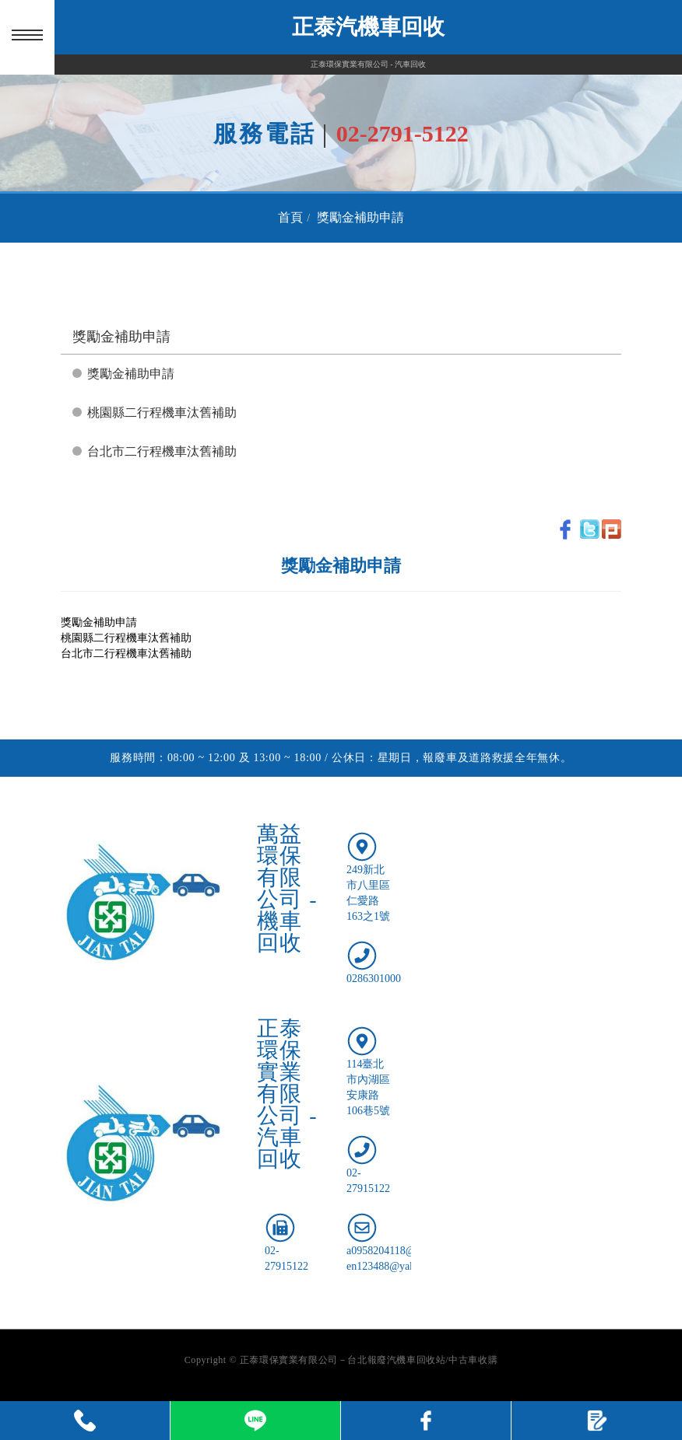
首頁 (290, 217)
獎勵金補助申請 (360, 217)
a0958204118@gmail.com (404, 1251)
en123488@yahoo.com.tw (403, 1266)
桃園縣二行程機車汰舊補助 (162, 412)
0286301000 (373, 978)
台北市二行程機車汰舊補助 (162, 451)
